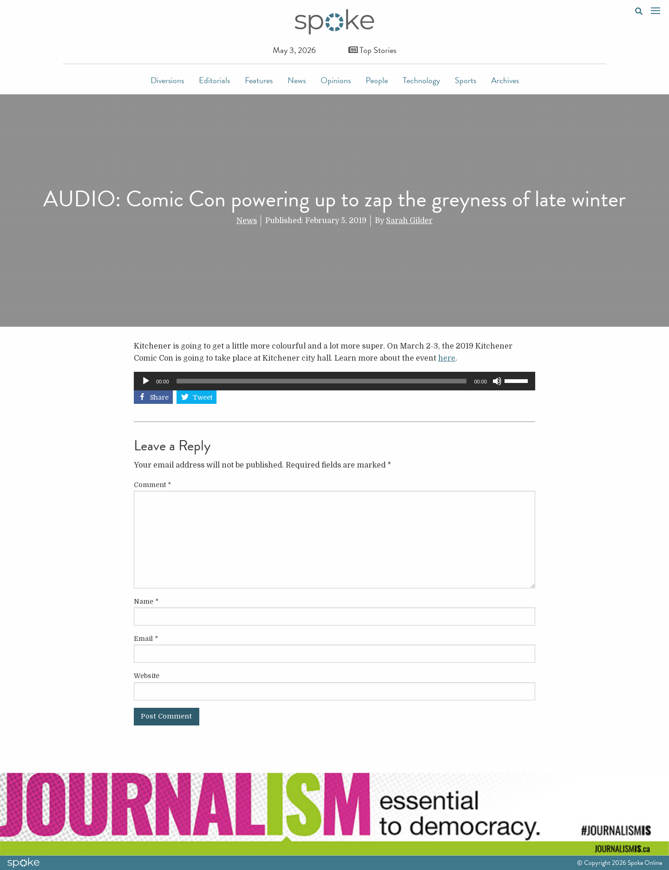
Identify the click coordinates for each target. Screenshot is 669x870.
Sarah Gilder (409, 221)
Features (259, 80)
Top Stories (372, 50)
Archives (505, 80)
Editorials (214, 80)
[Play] (146, 381)
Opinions (336, 80)
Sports (465, 80)
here (446, 358)
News (297, 80)
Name (146, 601)
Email (146, 638)
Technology (421, 80)
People (377, 80)
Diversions (167, 80)
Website (146, 675)
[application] (334, 381)
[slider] (322, 381)
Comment (152, 484)
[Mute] (497, 381)
